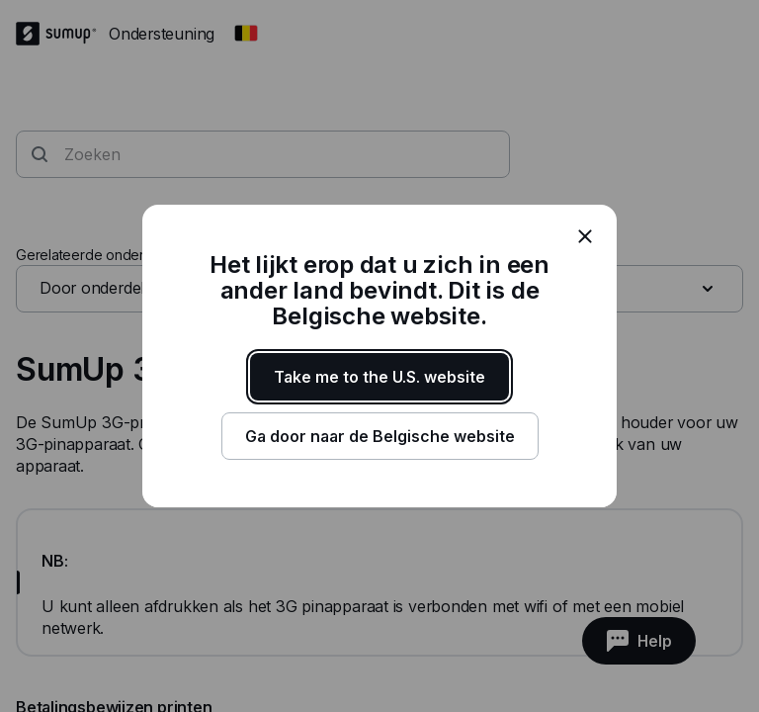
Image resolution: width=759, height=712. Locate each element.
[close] (585, 236)
